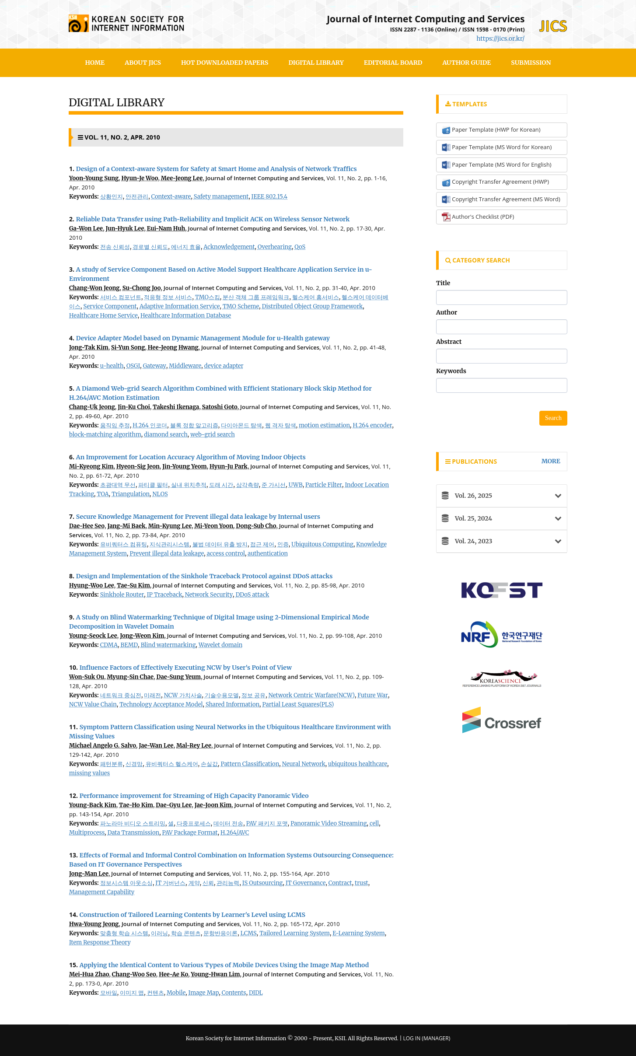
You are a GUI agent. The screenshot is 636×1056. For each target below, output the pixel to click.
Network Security (209, 594)
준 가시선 (274, 485)
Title (443, 283)
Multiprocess (87, 832)
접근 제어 (262, 544)
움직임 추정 (115, 425)
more (551, 461)
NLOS (160, 494)
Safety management (221, 196)
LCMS (249, 933)
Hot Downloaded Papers (224, 62)
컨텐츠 (155, 993)
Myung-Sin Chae (130, 677)
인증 (283, 544)
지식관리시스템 (169, 544)
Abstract (448, 342)
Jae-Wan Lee (156, 745)
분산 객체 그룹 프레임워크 (256, 297)
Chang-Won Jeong (94, 288)
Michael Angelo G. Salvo (102, 745)
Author (446, 312)
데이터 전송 (228, 823)
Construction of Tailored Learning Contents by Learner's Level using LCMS (192, 915)
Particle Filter (323, 485)
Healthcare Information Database (185, 315)
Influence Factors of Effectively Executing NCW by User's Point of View (186, 667)
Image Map (204, 993)
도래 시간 (221, 485)
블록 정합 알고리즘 (194, 425)
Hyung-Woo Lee (91, 585)
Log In (411, 1038)
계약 (194, 883)
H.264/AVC (234, 832)
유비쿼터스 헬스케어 (172, 764)
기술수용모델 (222, 695)
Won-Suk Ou (86, 677)
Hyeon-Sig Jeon (138, 466)
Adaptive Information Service (180, 306)
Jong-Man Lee (88, 874)
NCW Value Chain (93, 704)
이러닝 (159, 933)
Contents (234, 993)
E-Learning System (358, 933)
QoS (299, 247)
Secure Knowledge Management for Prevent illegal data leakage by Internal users (198, 517)
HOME (95, 62)
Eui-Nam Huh (166, 228)
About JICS (143, 62)
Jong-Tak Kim (88, 347)
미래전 (152, 695)
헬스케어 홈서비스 (315, 297)
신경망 (134, 764)
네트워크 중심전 (120, 695)
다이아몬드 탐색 (241, 425)
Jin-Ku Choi (134, 407)
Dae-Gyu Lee (174, 805)
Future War (372, 695)
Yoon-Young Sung (94, 178)
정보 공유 (253, 695)
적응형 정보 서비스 (168, 297)
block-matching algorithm (105, 434)
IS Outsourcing (262, 883)
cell (374, 823)
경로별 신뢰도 (150, 247)
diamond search (166, 434)
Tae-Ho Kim (136, 805)
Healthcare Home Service (103, 315)
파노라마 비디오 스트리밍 (132, 823)
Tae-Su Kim (133, 585)
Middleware (185, 366)
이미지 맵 (132, 993)
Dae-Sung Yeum (179, 677)
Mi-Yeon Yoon (214, 526)
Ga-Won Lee (86, 228)
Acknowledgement (229, 247)
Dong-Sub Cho (256, 526)
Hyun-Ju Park (229, 466)
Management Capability (101, 892)
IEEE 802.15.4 (269, 196)
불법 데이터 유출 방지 (220, 544)
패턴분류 (111, 764)
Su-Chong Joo (141, 288)
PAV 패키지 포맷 (267, 823)
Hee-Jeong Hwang (173, 347)
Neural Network (303, 764)
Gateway (154, 366)
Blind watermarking (168, 645)
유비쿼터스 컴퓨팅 (123, 544)
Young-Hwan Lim (215, 974)
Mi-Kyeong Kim (91, 466)
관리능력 (228, 883)
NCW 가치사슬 (183, 695)
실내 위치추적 (188, 485)
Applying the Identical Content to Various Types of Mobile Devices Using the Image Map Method (224, 965)
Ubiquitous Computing (322, 544)
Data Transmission (134, 832)
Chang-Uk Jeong (92, 407)
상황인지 (111, 196)
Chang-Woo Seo (134, 974)
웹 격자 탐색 (280, 425)
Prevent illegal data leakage (166, 553)
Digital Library (315, 62)
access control (226, 553)
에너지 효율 (186, 247)
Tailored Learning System (294, 933)
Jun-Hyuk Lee (125, 228)
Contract (340, 883)
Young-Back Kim (92, 805)
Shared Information (232, 704)
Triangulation (131, 494)
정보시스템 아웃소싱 (126, 883)
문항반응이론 (220, 933)
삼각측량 (247, 485)
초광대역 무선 (118, 485)
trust (361, 883)
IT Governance (306, 883)
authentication (268, 553)
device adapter (224, 366)
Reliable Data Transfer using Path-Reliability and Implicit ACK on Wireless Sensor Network (213, 219)
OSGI (133, 366)
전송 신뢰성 (115, 247)
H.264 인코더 (150, 425)
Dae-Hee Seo (87, 526)
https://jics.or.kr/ (500, 38)
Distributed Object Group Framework (312, 306)
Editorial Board (393, 62)
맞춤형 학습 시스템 (124, 933)
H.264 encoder (372, 425)
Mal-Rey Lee (193, 745)
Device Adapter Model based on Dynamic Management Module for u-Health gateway (203, 338)
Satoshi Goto (220, 407)
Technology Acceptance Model (161, 704)
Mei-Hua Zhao (89, 974)
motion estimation (324, 425)
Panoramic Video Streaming (328, 823)
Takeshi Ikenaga (176, 407)
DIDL (256, 993)
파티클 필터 (153, 485)
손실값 (209, 764)
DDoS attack (252, 594)
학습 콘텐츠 (186, 933)
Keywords (451, 371)
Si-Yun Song (128, 347)
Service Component (110, 306)
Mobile (176, 993)
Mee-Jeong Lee (182, 178)
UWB (296, 485)
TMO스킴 (207, 297)
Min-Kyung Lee (170, 526)
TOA (102, 494)
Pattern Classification (249, 764)
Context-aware (171, 196)
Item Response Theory (100, 942)
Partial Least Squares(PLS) (298, 704)
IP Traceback (164, 594)
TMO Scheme (241, 306)
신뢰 (208, 883)
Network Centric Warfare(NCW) (312, 695)
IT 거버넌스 (170, 883)
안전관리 (137, 196)
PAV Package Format (190, 832)
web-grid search (212, 434)
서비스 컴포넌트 (120, 297)
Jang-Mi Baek (126, 526)
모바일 (108, 993)
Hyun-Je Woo (139, 178)
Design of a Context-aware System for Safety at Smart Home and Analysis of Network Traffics (216, 169)
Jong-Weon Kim (142, 636)
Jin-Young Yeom (184, 466)
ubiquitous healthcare (357, 764)
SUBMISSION (531, 62)
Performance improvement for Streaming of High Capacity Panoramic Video (194, 796)
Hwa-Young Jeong (94, 924)
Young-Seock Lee (93, 636)
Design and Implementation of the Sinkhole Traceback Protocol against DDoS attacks (204, 576)
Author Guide (466, 62)
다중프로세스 (194, 823)
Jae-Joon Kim (213, 805)
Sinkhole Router (122, 594)
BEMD (129, 645)
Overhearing (275, 247)
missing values (89, 773)
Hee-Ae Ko (173, 974)
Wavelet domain (220, 645)
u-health (112, 366)
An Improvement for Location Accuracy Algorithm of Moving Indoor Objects (191, 457)
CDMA (109, 645)
